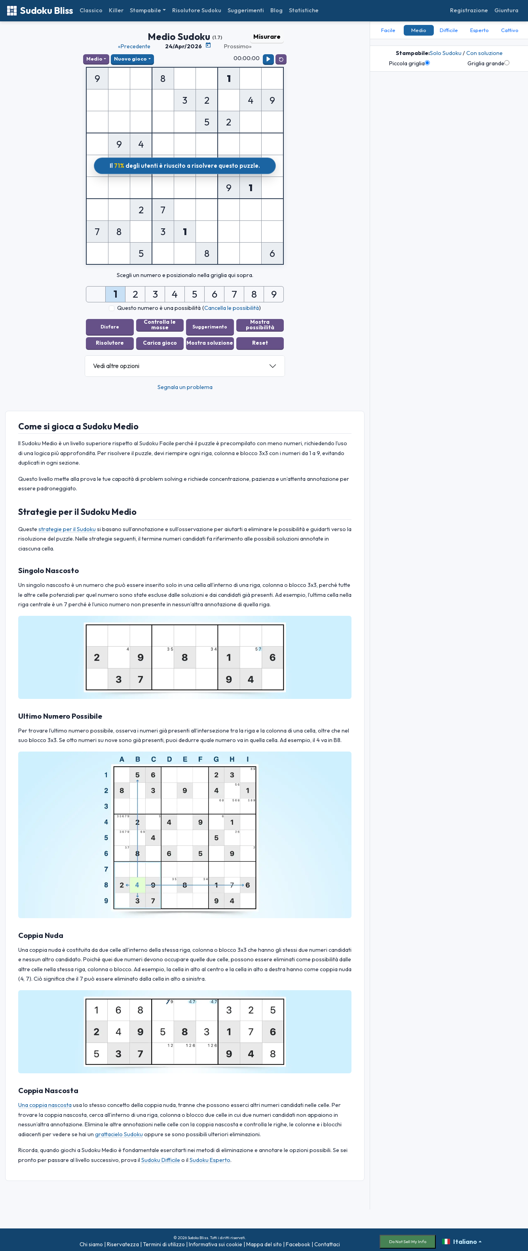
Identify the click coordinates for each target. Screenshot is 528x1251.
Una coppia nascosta (45, 1101)
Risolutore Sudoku (196, 10)
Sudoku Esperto (210, 1156)
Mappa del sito (264, 1240)
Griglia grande (488, 63)
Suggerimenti (246, 10)
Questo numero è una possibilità (159, 307)
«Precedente (134, 46)
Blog (276, 10)
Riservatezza (123, 1240)
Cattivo (510, 30)
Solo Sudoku (446, 53)
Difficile (449, 30)
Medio (94, 58)
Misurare (267, 36)
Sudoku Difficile (160, 1156)
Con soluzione (484, 53)
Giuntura (506, 10)
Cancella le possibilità (231, 307)
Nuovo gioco (130, 58)
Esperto (479, 30)
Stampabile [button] (145, 10)
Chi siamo (91, 1240)
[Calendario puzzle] (208, 45)
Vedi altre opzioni (116, 362)
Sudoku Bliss (39, 10)
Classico (91, 10)
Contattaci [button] (327, 1240)
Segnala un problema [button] (185, 383)
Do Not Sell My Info (407, 1237)
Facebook (298, 1240)
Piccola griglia (409, 63)
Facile (388, 30)
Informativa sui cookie (215, 1240)
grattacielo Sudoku (119, 1130)
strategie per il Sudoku (67, 525)
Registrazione (469, 10)
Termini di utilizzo (164, 1240)
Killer (116, 10)
